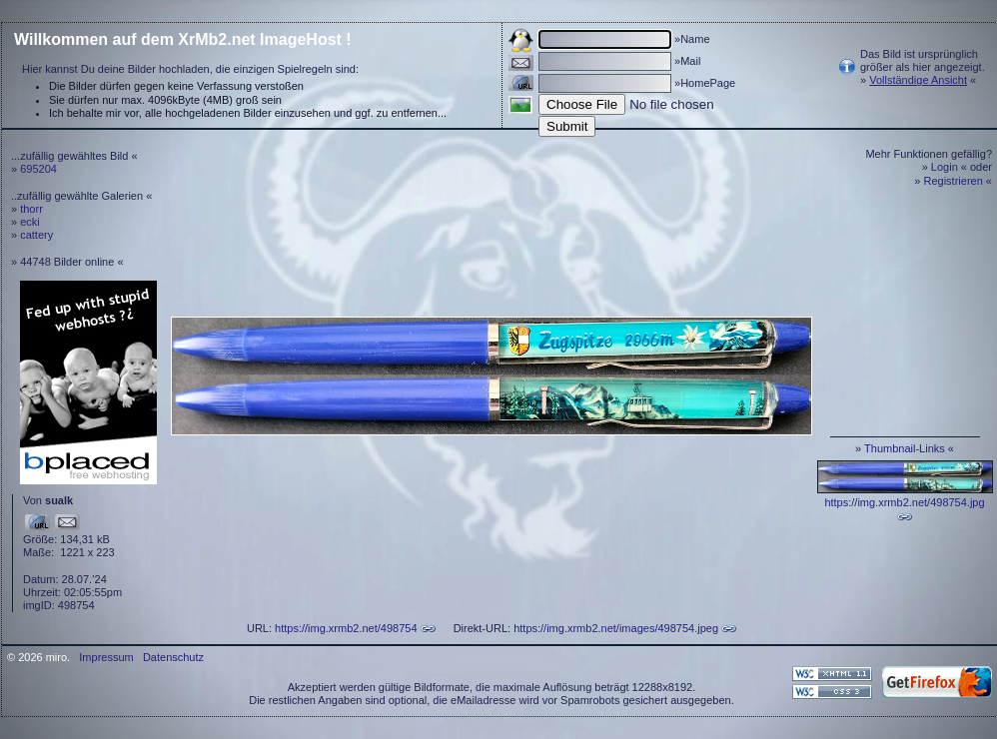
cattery (36, 235)
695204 (38, 169)
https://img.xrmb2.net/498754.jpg (904, 502)
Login (944, 167)
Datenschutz (173, 657)
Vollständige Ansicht (918, 80)
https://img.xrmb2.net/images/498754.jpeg (615, 628)
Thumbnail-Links (904, 448)
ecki (30, 222)
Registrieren (953, 181)
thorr (31, 209)
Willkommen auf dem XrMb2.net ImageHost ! (183, 39)
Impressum (106, 657)
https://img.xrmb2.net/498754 (346, 628)
